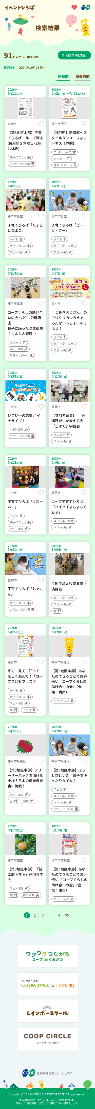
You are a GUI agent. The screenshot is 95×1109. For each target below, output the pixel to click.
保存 (41, 123)
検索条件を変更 (76, 55)
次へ (68, 915)
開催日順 (82, 76)
